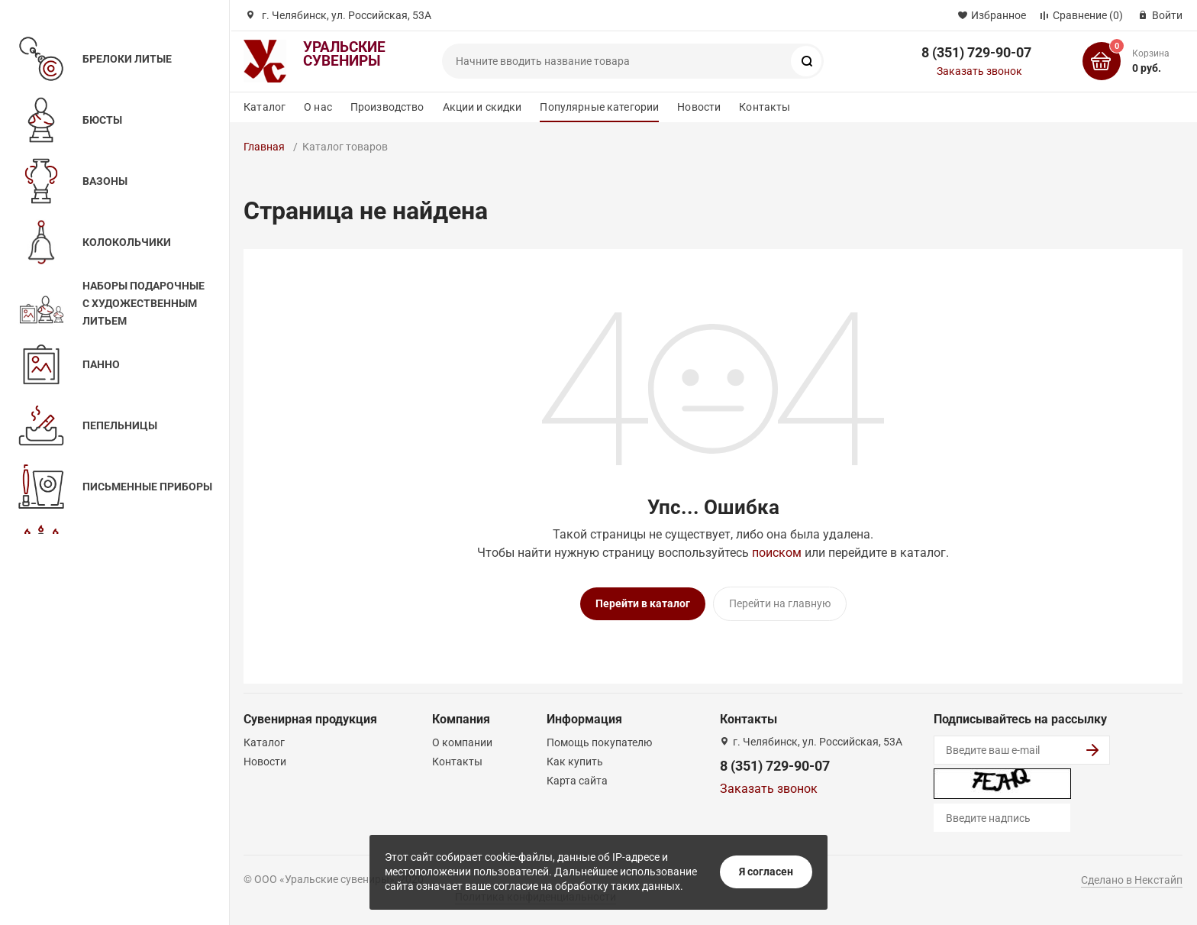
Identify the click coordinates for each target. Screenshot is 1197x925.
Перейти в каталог (642, 603)
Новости (699, 107)
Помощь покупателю (599, 742)
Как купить (575, 761)
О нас (318, 107)
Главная (264, 147)
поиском (777, 552)
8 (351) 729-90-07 (976, 52)
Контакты (764, 107)
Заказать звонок (979, 71)
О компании (462, 742)
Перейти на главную (780, 603)
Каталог (265, 107)
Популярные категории (599, 107)
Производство (387, 107)
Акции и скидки (482, 107)
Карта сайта (577, 781)
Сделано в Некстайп (1131, 880)
